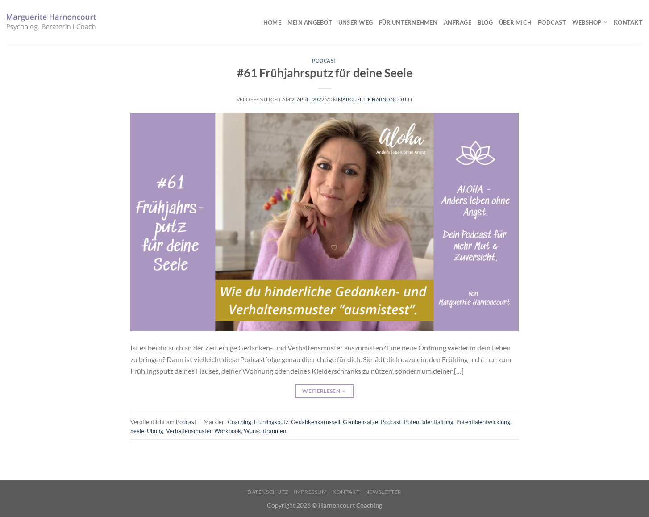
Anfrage (457, 22)
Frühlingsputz (271, 421)
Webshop (589, 22)
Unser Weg (355, 22)
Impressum (310, 491)
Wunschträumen (265, 430)
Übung (155, 430)
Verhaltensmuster (189, 430)
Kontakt (628, 22)
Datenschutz (267, 491)
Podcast (552, 22)
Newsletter (383, 491)
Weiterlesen (324, 391)
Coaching (239, 421)
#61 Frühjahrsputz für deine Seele (324, 72)
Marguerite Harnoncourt (375, 99)
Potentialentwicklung (483, 421)
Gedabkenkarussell (315, 421)
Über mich (515, 22)
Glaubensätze (360, 421)
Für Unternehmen (408, 22)
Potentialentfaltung (428, 421)
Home (272, 22)
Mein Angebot (309, 22)
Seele (137, 430)
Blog (485, 22)
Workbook (227, 430)
